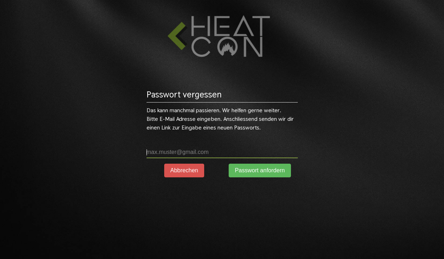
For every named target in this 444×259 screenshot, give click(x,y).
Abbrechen (184, 170)
